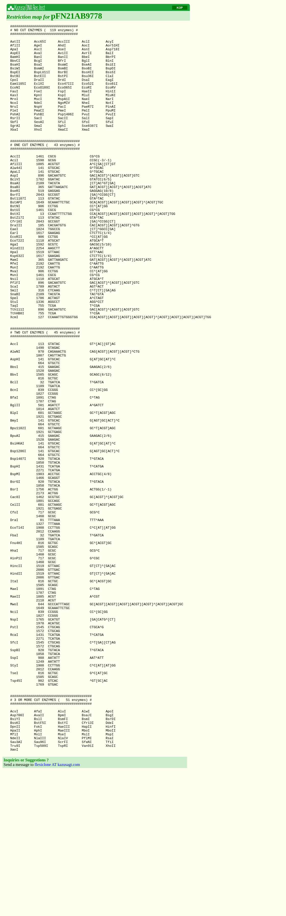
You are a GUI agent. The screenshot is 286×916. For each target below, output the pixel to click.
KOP (180, 7)
